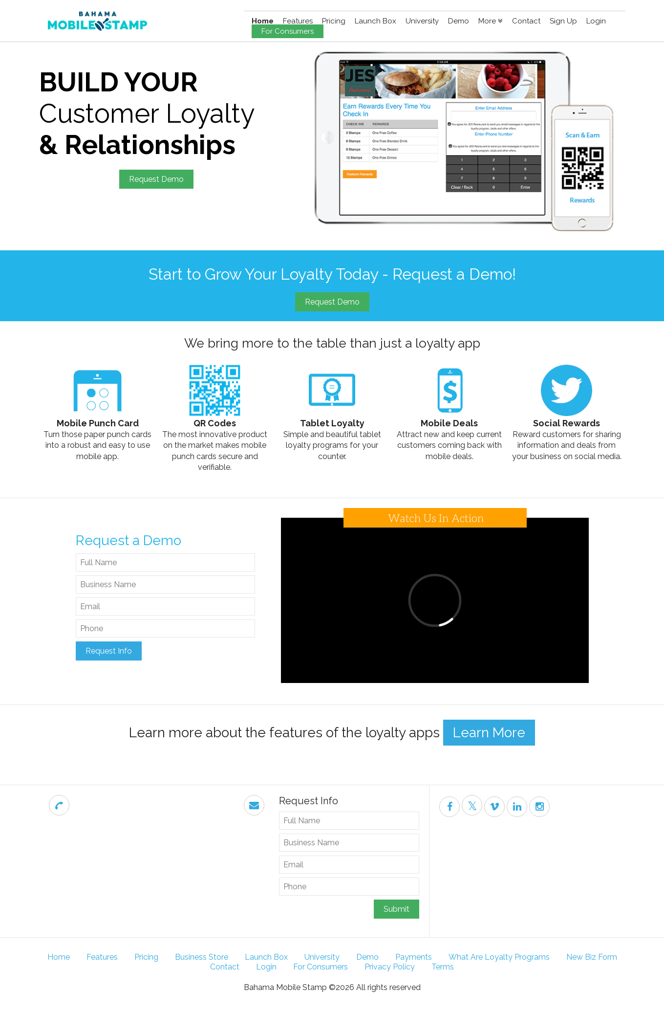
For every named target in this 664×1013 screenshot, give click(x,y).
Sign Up (563, 21)
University (422, 21)
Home (263, 21)
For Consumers (320, 966)
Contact (526, 21)
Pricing (333, 21)
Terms (442, 966)
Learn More (489, 733)
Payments (413, 957)
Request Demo (156, 179)
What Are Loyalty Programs (499, 957)
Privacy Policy (389, 966)
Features (298, 21)
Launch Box (375, 21)
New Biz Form (591, 957)
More (490, 21)
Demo (458, 21)
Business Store (201, 957)
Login (596, 21)
